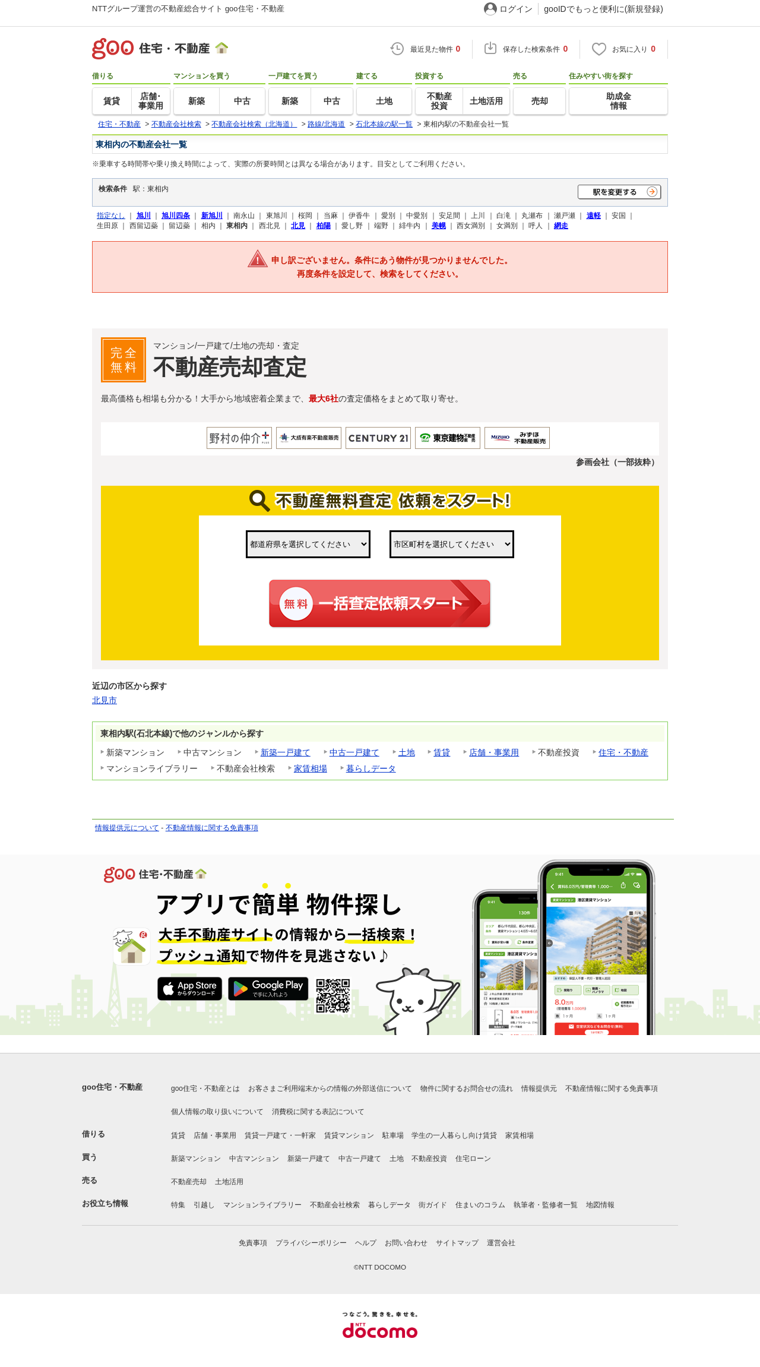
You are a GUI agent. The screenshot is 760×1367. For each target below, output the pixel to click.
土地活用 (229, 1182)
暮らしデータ (371, 768)
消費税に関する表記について (318, 1111)
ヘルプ (365, 1243)
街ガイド (433, 1205)
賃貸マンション (349, 1135)
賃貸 (441, 752)
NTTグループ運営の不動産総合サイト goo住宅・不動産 (188, 8)
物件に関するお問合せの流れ (466, 1088)
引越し (204, 1205)
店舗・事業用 (494, 752)
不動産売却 (189, 1182)
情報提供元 (539, 1088)
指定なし (111, 215)
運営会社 (501, 1243)
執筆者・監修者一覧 (546, 1205)
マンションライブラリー (262, 1205)
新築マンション (196, 1158)
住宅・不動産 (623, 752)
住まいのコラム (480, 1205)
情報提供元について (127, 828)
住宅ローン (473, 1158)
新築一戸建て (286, 752)
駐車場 (393, 1135)
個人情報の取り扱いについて (217, 1111)
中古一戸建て (354, 752)
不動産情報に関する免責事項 (212, 828)
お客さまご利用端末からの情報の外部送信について (330, 1088)
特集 (178, 1205)
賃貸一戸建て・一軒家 (280, 1135)
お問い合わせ (406, 1243)
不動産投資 (429, 1158)
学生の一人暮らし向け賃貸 (454, 1135)
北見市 (104, 700)
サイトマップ (457, 1243)
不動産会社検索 (335, 1205)
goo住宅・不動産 (112, 1087)
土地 (406, 752)
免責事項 (253, 1243)
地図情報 (600, 1205)
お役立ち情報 (105, 1203)
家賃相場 (310, 768)
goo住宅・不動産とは (205, 1088)
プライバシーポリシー (311, 1243)
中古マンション (254, 1158)
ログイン (516, 9)
